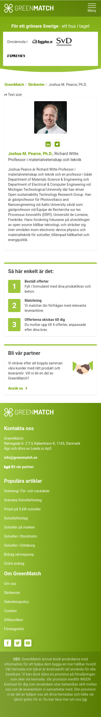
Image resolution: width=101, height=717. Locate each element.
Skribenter (36, 85)
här (84, 699)
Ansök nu (15, 388)
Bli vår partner (22, 467)
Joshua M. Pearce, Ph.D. (30, 153)
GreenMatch (14, 85)
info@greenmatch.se (20, 458)
